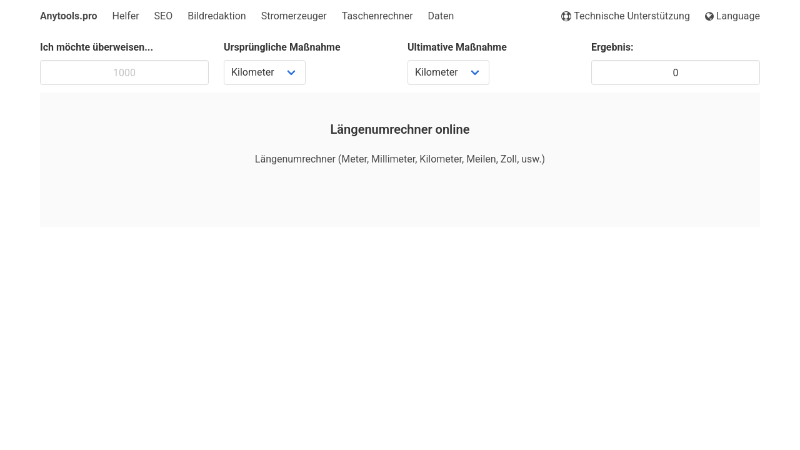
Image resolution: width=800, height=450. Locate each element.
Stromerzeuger (294, 16)
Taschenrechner (377, 16)
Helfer (125, 16)
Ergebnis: (612, 47)
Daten (441, 16)
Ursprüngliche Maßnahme (282, 47)
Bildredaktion (217, 16)
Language (732, 16)
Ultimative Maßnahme (457, 47)
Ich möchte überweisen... (96, 47)
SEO (163, 16)
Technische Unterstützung (625, 16)
